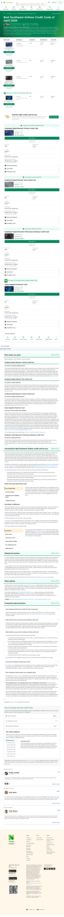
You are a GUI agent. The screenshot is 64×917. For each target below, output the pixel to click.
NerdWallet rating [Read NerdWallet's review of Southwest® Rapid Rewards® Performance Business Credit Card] (18, 234)
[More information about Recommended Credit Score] (15, 162)
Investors (28, 860)
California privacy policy (51, 845)
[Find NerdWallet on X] (45, 869)
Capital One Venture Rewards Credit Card (35, 432)
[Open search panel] (49, 2)
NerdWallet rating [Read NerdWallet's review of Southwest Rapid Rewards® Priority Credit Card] (18, 131)
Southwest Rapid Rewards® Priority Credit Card (21, 128)
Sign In (54, 2)
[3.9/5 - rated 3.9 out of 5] (22, 43)
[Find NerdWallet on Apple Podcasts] (52, 869)
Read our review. (54, 375)
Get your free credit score (10, 162)
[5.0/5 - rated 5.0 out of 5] (22, 77)
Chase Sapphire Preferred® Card (16, 284)
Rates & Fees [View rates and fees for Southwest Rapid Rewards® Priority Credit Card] (9, 55)
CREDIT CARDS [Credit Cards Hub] (9, 13)
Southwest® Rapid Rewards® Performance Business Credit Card (27, 232)
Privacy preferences (49, 848)
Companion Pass (17, 675)
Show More (7, 764)
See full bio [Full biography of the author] (55, 784)
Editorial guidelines (28, 849)
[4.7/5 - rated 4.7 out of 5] (22, 97)
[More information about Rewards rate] (36, 146)
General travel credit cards (30, 585)
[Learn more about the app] (14, 865)
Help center (39, 837)
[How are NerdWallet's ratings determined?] (22, 39)
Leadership (28, 839)
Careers (28, 841)
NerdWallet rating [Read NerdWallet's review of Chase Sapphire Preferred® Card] (18, 287)
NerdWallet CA (41, 909)
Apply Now (10, 52)
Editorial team (29, 854)
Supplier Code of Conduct (50, 840)
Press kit (28, 858)
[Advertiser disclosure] (56, 13)
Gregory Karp (13, 702)
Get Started (54, 117)
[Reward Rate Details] (43, 43)
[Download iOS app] (12, 871)
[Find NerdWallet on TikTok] (54, 869)
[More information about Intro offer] (9, 151)
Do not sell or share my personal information (51, 852)
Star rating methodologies (29, 852)
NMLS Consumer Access (30, 883)
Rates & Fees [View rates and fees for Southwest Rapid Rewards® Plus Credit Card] (9, 71)
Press (27, 856)
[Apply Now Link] (9, 133)
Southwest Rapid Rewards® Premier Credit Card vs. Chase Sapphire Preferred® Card (29, 599)
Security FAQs (39, 839)
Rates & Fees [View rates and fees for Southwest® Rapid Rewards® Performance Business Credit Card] (9, 88)
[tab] (14, 488)
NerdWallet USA (30, 909)
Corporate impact (30, 843)
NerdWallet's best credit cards (42, 577)
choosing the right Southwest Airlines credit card (16, 34)
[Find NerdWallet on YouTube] (47, 869)
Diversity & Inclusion (28, 846)
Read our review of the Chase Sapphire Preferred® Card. (18, 429)
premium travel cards (41, 531)
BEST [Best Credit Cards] (15, 13)
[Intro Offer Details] (54, 43)
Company (28, 837)
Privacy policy (50, 842)
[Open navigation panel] (1, 3)
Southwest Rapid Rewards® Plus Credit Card (20, 180)
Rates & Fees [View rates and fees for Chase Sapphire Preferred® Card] (9, 107)
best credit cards (30, 760)
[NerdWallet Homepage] (4, 13)
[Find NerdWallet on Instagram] (49, 869)
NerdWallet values (9, 520)
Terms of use (49, 837)
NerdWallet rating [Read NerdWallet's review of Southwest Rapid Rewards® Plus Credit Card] (18, 182)
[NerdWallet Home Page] (8, 2)
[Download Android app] (13, 878)
